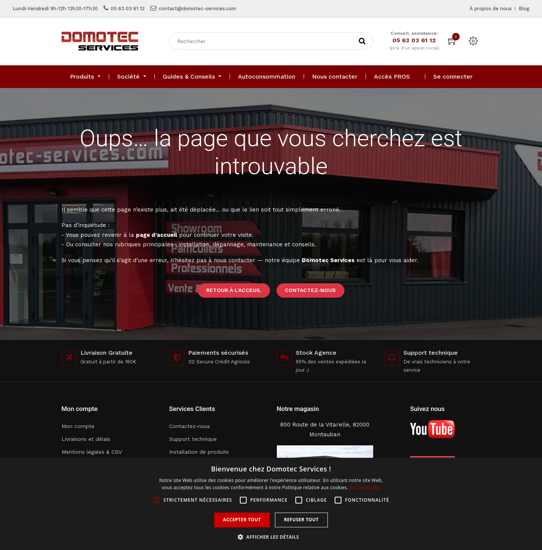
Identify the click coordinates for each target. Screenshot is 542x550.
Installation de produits (199, 452)
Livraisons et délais (86, 439)
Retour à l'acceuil (233, 290)
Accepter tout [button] (242, 519)
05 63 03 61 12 (128, 8)
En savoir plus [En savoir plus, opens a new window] (364, 487)
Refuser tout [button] (301, 519)
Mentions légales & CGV (92, 452)
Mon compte (78, 426)
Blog (524, 8)
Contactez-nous (310, 290)
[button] (271, 537)
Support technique (193, 439)
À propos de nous (490, 8)
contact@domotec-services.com (197, 8)
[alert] (271, 504)
